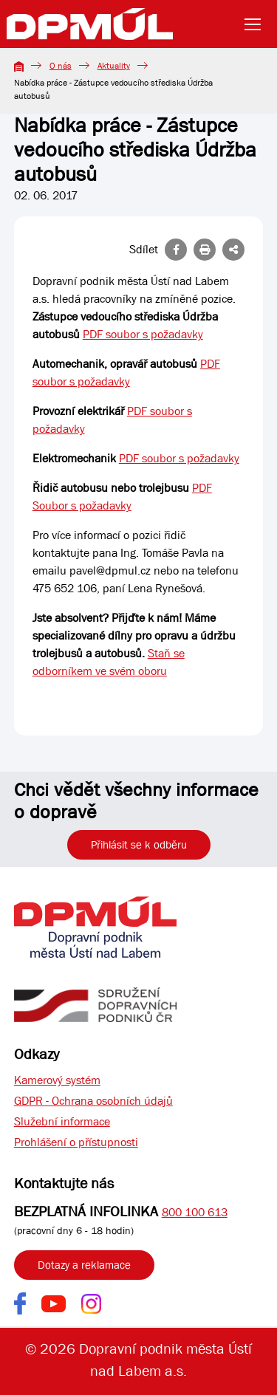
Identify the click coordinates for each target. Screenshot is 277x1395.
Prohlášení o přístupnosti (76, 1142)
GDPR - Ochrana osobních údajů (93, 1100)
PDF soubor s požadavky (143, 334)
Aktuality (114, 66)
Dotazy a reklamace (84, 1265)
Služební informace (62, 1121)
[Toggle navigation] (257, 24)
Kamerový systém (57, 1080)
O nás (60, 66)
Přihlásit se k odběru (139, 844)
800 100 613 (195, 1212)
